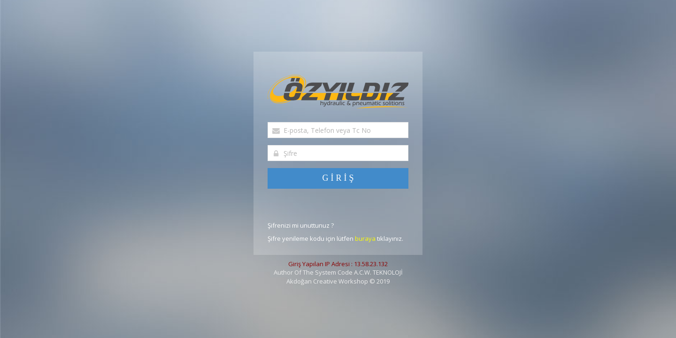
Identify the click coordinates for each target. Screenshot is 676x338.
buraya (365, 238)
